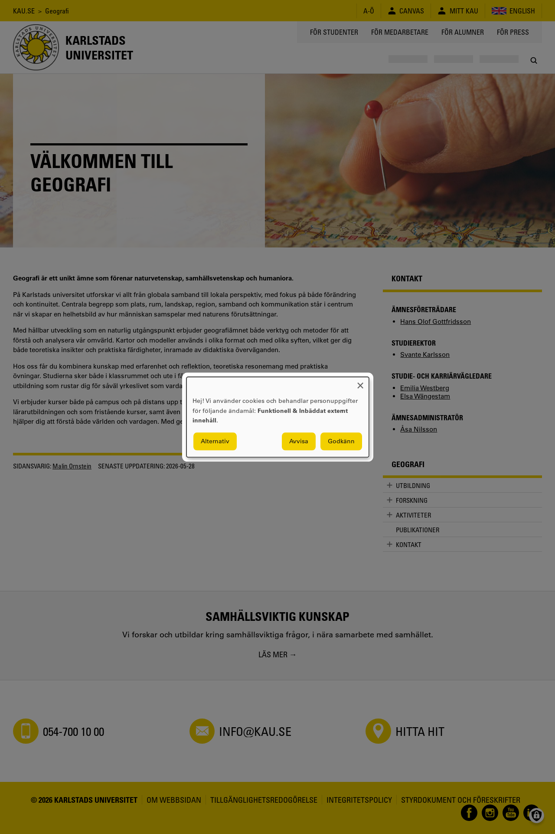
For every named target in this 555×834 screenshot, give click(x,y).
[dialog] (277, 417)
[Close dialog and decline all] (360, 382)
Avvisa (298, 441)
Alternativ (215, 441)
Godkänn (341, 441)
